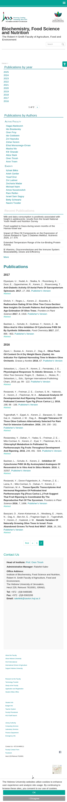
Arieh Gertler (12, 173)
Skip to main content (10, 8)
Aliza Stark (11, 155)
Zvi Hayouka (12, 139)
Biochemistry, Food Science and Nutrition (31, 30)
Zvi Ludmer (11, 180)
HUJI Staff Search (11, 715)
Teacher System (10, 709)
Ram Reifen (12, 193)
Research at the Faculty (13, 679)
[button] (64, 66)
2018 (6, 94)
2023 (6, 78)
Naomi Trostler (13, 203)
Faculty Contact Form (12, 750)
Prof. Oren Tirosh (34, 562)
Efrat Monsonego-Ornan (18, 145)
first (27, 543)
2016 (6, 101)
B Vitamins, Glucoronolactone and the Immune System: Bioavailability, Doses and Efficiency (32, 250)
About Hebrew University (13, 658)
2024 (6, 75)
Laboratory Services (11, 729)
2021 (6, 85)
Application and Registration (14, 689)
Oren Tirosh (12, 158)
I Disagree (34, 798)
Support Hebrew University (14, 668)
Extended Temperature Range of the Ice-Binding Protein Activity (32, 243)
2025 (6, 72)
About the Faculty (11, 655)
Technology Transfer (11, 682)
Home (4, 63)
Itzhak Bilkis (12, 170)
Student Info (9, 702)
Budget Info (9, 706)
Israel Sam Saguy (15, 196)
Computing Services (11, 726)
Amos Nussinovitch (16, 190)
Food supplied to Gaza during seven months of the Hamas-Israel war (29, 227)
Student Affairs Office (12, 692)
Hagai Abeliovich (14, 126)
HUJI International (11, 662)
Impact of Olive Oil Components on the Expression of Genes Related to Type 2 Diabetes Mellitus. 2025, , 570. (30, 235)
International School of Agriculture (16, 665)
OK (34, 792)
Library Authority (10, 723)
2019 (6, 91)
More (6, 257)
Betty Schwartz (13, 199)
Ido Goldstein (13, 135)
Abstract (7, 294)
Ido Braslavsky (13, 129)
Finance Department (12, 733)
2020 (6, 88)
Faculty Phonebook (11, 712)
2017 (6, 98)
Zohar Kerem (12, 142)
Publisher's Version (41, 291)
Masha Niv (11, 148)
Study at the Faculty (11, 685)
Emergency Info (10, 736)
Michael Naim (13, 186)
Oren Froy (11, 132)
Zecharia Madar (14, 183)
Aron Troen (11, 161)
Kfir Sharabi (12, 152)
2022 (6, 81)
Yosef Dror (11, 177)
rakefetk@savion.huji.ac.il (27, 598)
